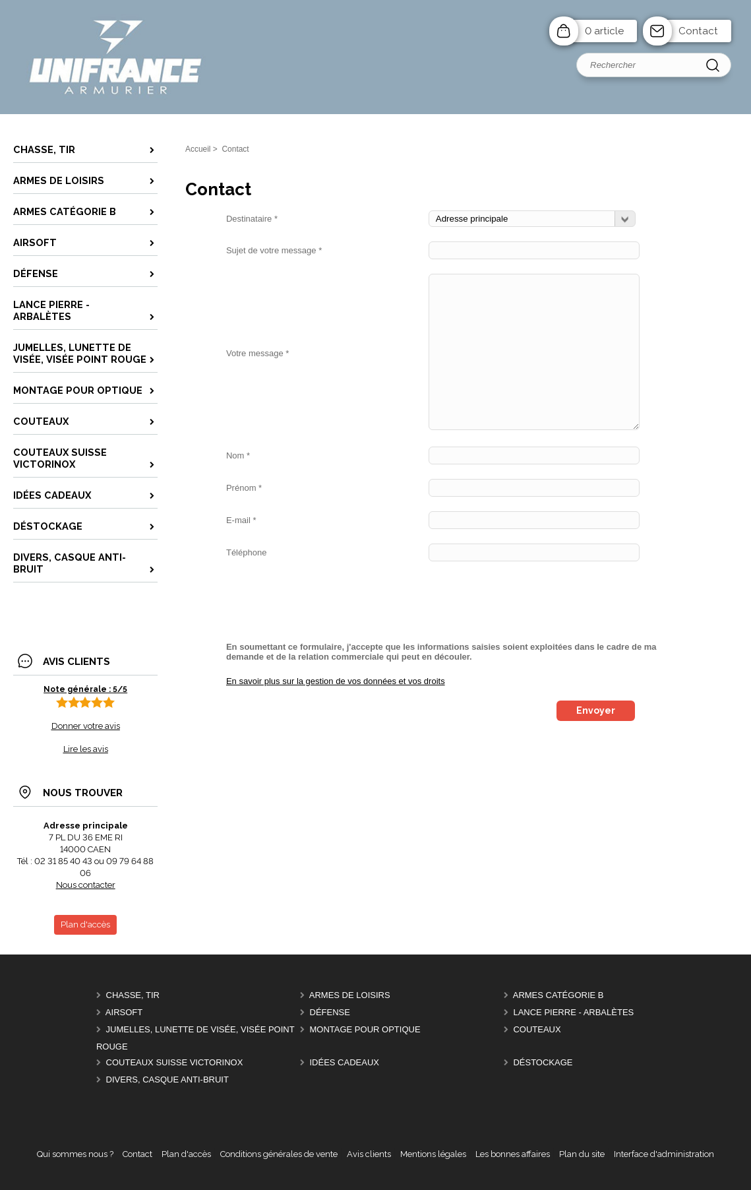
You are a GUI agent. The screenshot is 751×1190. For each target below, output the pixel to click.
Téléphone (246, 552)
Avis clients (369, 1154)
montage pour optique (365, 1029)
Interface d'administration (664, 1154)
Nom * (238, 455)
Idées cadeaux (344, 1062)
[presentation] (326, 601)
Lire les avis (85, 749)
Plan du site (582, 1154)
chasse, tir (133, 995)
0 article (604, 31)
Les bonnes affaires (512, 1154)
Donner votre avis (85, 726)
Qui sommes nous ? (75, 1154)
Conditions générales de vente (279, 1154)
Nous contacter (85, 885)
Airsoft (123, 1012)
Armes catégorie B (558, 995)
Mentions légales (433, 1154)
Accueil (198, 149)
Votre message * (257, 353)
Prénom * (244, 488)
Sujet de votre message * (274, 250)
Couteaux (536, 1029)
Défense (330, 1012)
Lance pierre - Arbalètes (573, 1012)
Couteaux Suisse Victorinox (174, 1062)
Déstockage (542, 1062)
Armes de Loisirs (349, 995)
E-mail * (241, 520)
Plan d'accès (186, 1154)
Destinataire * (252, 219)
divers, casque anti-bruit (167, 1079)
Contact (698, 31)
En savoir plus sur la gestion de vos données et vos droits (335, 681)
